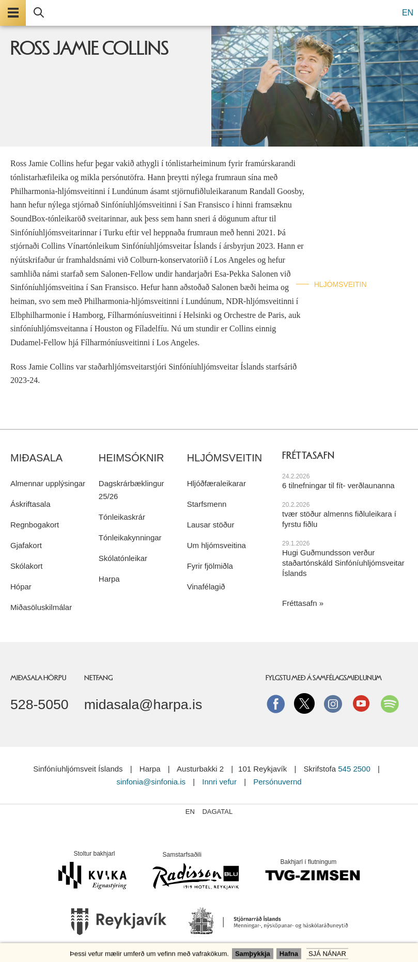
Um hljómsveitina (216, 545)
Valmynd (13, 13)
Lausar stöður (211, 524)
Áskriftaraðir (342, 212)
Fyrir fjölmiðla (210, 566)
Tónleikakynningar (130, 537)
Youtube (361, 703)
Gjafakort (26, 545)
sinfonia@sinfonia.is (150, 781)
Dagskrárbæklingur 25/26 (131, 490)
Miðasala (36, 457)
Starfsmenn (207, 504)
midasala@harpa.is (143, 704)
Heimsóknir (131, 457)
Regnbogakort (34, 524)
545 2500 (354, 768)
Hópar (21, 586)
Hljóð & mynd (341, 236)
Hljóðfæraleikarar (216, 483)
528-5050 (39, 704)
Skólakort (26, 566)
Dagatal (217, 811)
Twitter (304, 703)
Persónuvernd (277, 781)
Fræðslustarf (344, 260)
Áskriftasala (30, 504)
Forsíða (330, 163)
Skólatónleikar (123, 558)
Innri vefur (220, 781)
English (330, 308)
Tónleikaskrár (122, 516)
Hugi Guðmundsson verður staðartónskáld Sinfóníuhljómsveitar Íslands (343, 563)
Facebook (276, 703)
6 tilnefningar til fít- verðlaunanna (338, 485)
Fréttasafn (299, 603)
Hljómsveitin (340, 284)
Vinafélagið (206, 586)
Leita (39, 13)
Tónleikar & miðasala (357, 188)
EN (407, 12)
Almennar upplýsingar (47, 483)
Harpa (109, 578)
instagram (332, 703)
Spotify (389, 703)
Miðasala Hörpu (38, 677)
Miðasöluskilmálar (41, 607)
